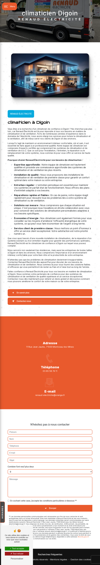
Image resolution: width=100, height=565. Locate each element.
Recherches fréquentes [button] (50, 554)
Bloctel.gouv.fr (83, 529)
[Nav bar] (9, 6)
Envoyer (52, 500)
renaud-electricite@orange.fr (50, 387)
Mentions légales (58, 559)
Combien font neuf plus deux (21, 459)
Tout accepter (17, 548)
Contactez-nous (21, 301)
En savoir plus (20, 293)
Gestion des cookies (80, 559)
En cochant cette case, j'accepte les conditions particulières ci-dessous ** (43, 493)
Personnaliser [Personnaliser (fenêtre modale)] (17, 559)
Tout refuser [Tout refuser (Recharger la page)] (16, 554)
